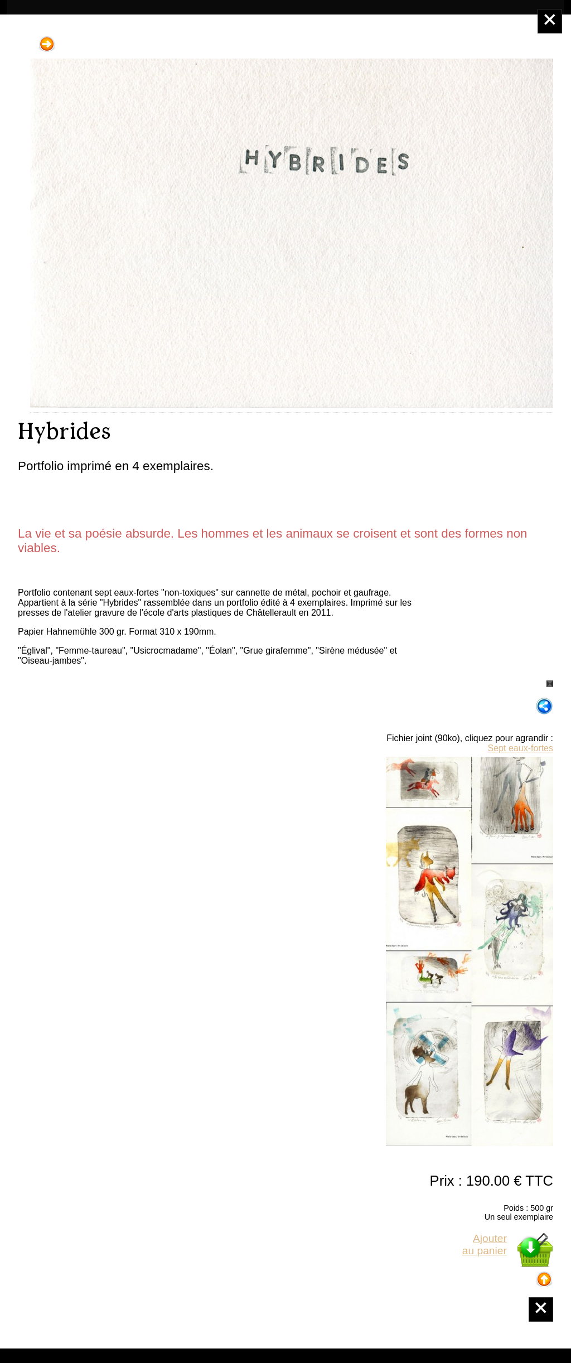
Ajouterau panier (484, 1244)
